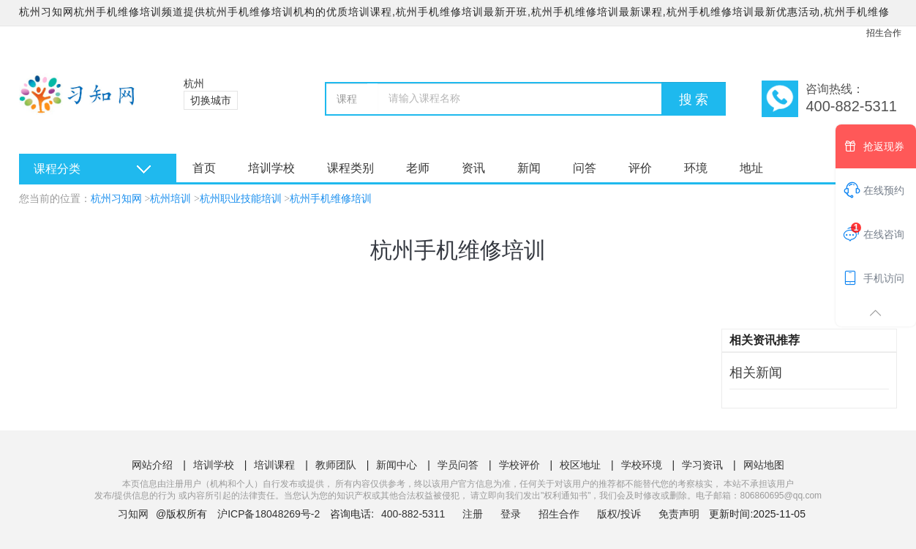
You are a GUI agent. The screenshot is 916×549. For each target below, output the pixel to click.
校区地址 (580, 465)
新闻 (529, 168)
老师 (417, 168)
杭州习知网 (116, 198)
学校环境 (641, 465)
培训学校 (271, 168)
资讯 (473, 168)
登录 (510, 514)
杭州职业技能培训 (241, 198)
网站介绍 (152, 465)
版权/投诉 (619, 514)
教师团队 (335, 465)
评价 (640, 168)
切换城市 (210, 100)
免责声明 (678, 514)
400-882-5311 (414, 514)
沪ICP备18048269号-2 (268, 514)
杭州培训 (170, 198)
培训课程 (274, 465)
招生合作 (883, 33)
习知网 (133, 514)
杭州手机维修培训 (331, 198)
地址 (751, 168)
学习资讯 (702, 465)
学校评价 (519, 465)
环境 (695, 168)
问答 (584, 168)
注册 (472, 514)
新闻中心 (396, 465)
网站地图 (763, 465)
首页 (204, 168)
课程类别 (350, 168)
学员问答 (458, 465)
